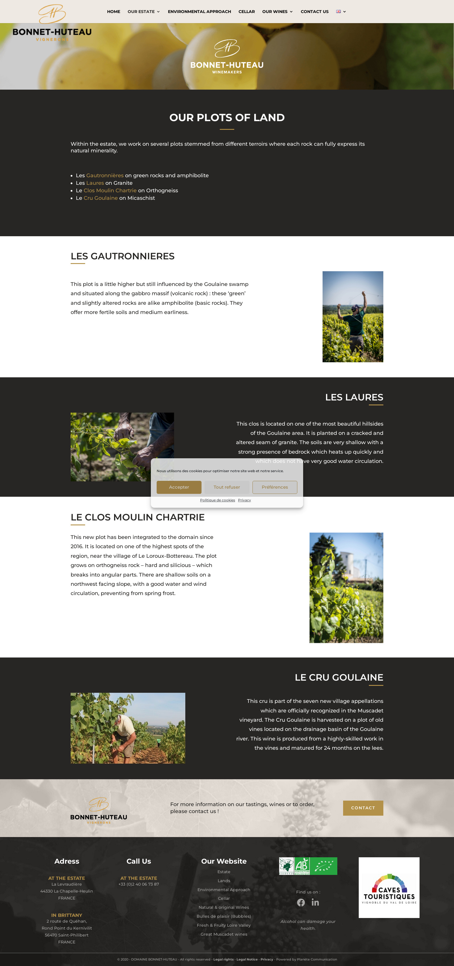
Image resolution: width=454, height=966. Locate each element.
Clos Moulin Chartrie (110, 190)
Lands (224, 880)
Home (113, 12)
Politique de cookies (217, 500)
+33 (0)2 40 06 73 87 (138, 884)
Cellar (247, 12)
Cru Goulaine (101, 198)
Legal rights (223, 959)
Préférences (275, 487)
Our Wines (275, 12)
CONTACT (363, 807)
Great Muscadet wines (224, 934)
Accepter (179, 487)
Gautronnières (105, 175)
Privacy (244, 500)
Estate (223, 871)
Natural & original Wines (224, 907)
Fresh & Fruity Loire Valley (224, 925)
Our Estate (141, 12)
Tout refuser (227, 487)
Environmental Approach (199, 12)
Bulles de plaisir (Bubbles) (224, 916)
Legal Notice (247, 959)
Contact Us (315, 12)
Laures (95, 183)
